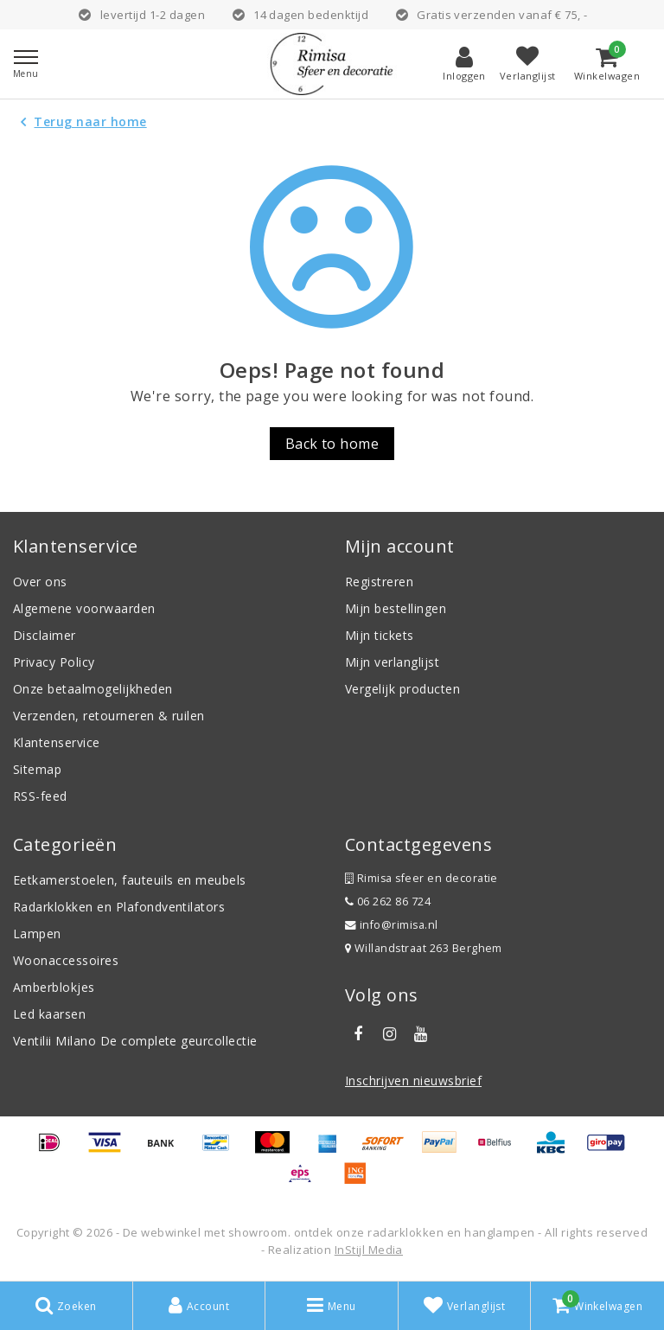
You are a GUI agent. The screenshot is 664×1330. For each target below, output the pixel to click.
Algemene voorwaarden (84, 608)
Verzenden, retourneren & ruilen (109, 715)
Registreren (379, 581)
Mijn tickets (379, 635)
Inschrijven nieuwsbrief (413, 1080)
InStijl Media (369, 1249)
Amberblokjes (54, 987)
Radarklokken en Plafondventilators (119, 906)
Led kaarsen (49, 1014)
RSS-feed (40, 796)
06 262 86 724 (388, 901)
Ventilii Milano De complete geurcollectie (135, 1041)
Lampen (37, 933)
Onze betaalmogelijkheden (93, 689)
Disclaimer (44, 635)
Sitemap (37, 769)
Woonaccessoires (65, 960)
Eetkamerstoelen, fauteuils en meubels (129, 880)
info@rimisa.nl (391, 925)
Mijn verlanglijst (392, 662)
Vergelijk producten (402, 689)
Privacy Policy (54, 662)
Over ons (40, 581)
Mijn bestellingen (395, 608)
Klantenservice (56, 742)
